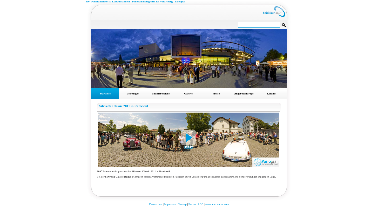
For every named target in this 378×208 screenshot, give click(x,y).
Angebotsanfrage (243, 93)
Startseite (105, 93)
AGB (200, 204)
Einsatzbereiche (160, 93)
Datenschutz (155, 204)
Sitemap (182, 204)
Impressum (170, 204)
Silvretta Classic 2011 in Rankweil (123, 106)
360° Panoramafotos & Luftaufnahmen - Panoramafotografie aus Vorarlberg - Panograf (135, 1)
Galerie (188, 93)
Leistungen (133, 93)
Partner (192, 204)
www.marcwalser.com (217, 204)
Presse (216, 93)
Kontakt (271, 93)
